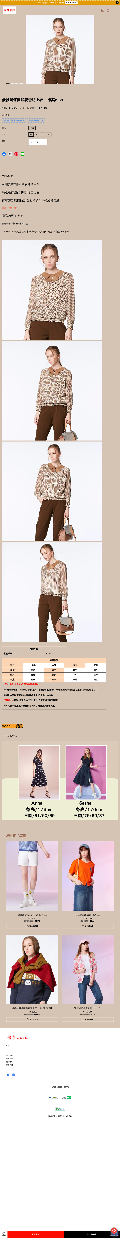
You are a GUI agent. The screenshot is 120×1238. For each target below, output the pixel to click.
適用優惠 (5, 115)
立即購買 (35, 1234)
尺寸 (4, 134)
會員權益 (68, 1116)
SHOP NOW (71, 2)
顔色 (4, 128)
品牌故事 (9, 1055)
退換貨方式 (60, 1116)
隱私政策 (9, 1059)
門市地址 (9, 1062)
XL (42, 134)
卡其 (32, 128)
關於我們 (9, 1065)
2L (49, 134)
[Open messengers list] (114, 1231)
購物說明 (51, 1116)
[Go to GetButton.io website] (114, 1235)
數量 (4, 141)
